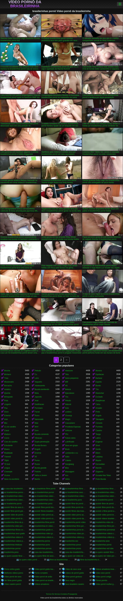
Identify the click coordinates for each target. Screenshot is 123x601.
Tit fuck (7, 464)
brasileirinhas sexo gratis (14, 533)
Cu (36, 374)
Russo (37, 464)
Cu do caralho (10, 427)
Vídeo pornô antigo (103, 577)
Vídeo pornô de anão (43, 577)
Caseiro (98, 430)
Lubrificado (69, 442)
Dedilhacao (39, 404)
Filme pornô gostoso (73, 577)
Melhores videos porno (13, 573)
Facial (37, 412)
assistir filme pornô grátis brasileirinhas (14, 511)
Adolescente (40, 386)
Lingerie (7, 404)
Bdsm (97, 453)
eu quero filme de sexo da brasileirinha (45, 556)
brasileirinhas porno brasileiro (75, 530)
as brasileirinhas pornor (44, 492)
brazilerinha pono (11, 552)
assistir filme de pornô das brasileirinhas (105, 503)
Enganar (98, 442)
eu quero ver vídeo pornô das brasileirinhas (105, 556)
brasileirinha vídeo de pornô (105, 522)
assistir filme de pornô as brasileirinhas (75, 503)
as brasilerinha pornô (104, 500)
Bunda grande (40, 468)
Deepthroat (100, 400)
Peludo (68, 400)
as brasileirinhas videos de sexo (105, 496)
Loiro (37, 378)
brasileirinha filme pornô (44, 522)
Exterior (7, 415)
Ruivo (37, 415)
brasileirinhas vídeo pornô (75, 533)
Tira (66, 397)
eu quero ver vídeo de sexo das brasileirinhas (75, 556)
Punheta (98, 427)
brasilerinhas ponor (73, 545)
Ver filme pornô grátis (13, 580)
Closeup (68, 415)
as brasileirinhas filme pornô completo (75, 489)
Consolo (98, 423)
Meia (37, 393)
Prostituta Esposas (73, 427)
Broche (7, 371)
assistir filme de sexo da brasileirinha (14, 507)
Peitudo (38, 371)
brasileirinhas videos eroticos (45, 537)
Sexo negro (70, 580)
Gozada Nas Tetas (103, 475)
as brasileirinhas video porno (14, 496)
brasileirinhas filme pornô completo (75, 526)
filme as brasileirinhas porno (60, 560)
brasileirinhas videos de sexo (14, 537)
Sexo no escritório (11, 479)
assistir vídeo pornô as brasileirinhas (45, 515)
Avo (66, 475)
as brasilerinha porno (13, 503)
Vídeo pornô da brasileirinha (25, 4)
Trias (6, 378)
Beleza (68, 389)
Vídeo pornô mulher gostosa (105, 584)
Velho (67, 479)
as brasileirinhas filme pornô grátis (105, 489)
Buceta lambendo (42, 389)
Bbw (67, 468)
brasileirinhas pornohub (105, 530)
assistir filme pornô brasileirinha (45, 507)
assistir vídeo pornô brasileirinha (105, 515)
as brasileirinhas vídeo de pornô (105, 492)
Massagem (69, 472)
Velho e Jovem (41, 475)
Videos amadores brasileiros (105, 569)
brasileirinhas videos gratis (75, 537)
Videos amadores (42, 584)
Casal (6, 430)
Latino (98, 438)
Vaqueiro (38, 382)
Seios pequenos (72, 378)
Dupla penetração (42, 442)
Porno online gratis (12, 569)
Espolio (98, 382)
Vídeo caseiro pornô (12, 584)
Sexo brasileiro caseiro (74, 584)
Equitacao (99, 374)
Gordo (98, 449)
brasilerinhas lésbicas (13, 545)
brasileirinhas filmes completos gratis (14, 530)
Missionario (9, 382)
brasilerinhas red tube (104, 548)
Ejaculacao (69, 393)
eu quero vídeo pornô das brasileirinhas (29, 560)
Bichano (7, 374)
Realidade (8, 453)
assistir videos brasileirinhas (105, 518)
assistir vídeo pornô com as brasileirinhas (45, 518)
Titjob (6, 460)
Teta (67, 374)
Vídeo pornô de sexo (12, 577)
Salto (67, 457)
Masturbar (99, 393)
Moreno (98, 371)
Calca (97, 404)
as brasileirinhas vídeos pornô (45, 500)
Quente (7, 393)
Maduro (7, 434)
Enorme (38, 453)
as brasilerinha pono (73, 500)
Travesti (7, 457)
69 (36, 457)
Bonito (98, 386)
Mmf (36, 427)
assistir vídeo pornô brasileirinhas (14, 518)
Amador (98, 408)
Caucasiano (70, 423)
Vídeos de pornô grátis (74, 573)
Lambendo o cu (71, 453)
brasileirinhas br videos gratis (45, 526)
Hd (66, 386)
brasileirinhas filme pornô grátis (105, 526)
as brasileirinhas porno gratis (14, 492)
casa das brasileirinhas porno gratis (45, 552)
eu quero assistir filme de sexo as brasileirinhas (105, 552)
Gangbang (69, 464)
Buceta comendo (42, 434)
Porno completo (41, 573)
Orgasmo (99, 472)
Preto (97, 412)
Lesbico (68, 412)
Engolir (37, 449)
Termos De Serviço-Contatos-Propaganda (61, 594)
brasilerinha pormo (42, 541)
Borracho (8, 386)
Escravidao (100, 464)
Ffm (66, 434)
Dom (37, 430)
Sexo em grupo (71, 445)
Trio (97, 389)
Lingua (7, 468)
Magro (67, 419)
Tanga (98, 434)
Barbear (98, 378)
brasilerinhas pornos (43, 548)
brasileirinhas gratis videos (45, 530)
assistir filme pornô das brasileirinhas (105, 507)
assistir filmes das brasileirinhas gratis (75, 511)
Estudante (8, 445)
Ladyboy (98, 457)
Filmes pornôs (101, 580)
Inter (6, 419)
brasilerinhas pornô (103, 545)
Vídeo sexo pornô (102, 573)
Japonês (38, 397)
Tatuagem (99, 419)
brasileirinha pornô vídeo (75, 522)
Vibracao (38, 438)
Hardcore (69, 371)
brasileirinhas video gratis (45, 533)
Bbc (5, 423)
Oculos (7, 475)
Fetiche (38, 472)
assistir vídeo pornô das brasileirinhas (75, 518)
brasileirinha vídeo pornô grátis (14, 526)
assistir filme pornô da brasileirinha (75, 507)
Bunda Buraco (40, 445)
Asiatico (7, 389)
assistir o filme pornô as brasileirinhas (105, 511)
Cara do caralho (10, 442)
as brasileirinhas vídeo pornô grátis (75, 496)
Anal (36, 400)
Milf (66, 382)
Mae (36, 423)
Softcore (68, 430)
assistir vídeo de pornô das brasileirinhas (14, 515)
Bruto (67, 449)
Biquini (98, 460)
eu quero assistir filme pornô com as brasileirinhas (14, 556)
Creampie (8, 472)
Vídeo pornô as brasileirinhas (45, 580)
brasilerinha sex (71, 541)
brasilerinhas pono (42, 545)
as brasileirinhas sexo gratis (75, 492)
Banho (37, 479)
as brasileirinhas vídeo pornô (45, 496)
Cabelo (68, 460)
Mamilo (98, 468)
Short (97, 445)
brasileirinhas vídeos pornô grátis (14, 541)
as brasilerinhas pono (43, 503)
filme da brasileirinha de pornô (90, 560)
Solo (67, 408)
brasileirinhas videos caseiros (105, 533)
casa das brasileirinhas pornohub (75, 552)
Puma (37, 460)
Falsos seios (70, 438)
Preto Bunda (100, 479)
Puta (6, 400)
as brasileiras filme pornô (45, 489)
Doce (6, 412)
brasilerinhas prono (73, 548)
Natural (68, 404)
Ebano (7, 449)
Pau (5, 408)
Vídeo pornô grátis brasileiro (45, 569)
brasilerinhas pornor (12, 548)
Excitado (99, 397)
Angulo (98, 415)
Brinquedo (8, 397)
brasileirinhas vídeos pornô (105, 537)
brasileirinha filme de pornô (14, 522)
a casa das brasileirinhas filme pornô (14, 489)
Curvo (6, 438)
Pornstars (39, 408)
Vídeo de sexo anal (73, 569)
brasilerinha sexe (102, 541)
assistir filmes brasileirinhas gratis (45, 511)
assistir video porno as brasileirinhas (75, 515)
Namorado (39, 419)
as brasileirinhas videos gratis (14, 500)
